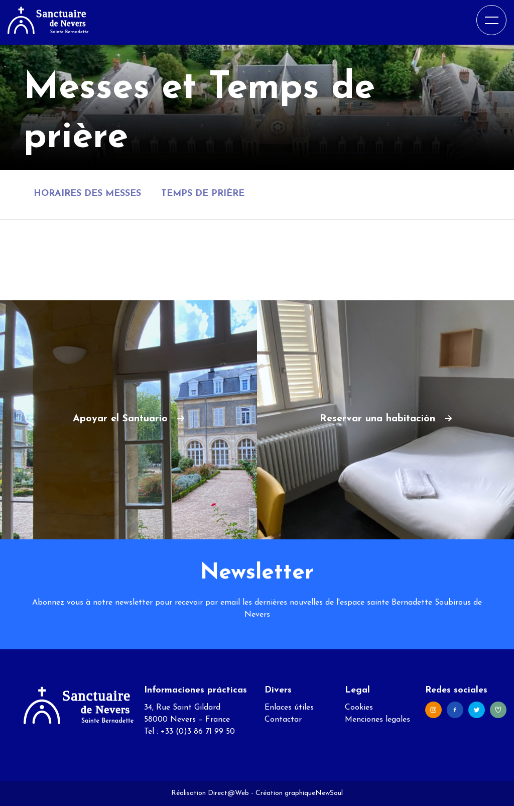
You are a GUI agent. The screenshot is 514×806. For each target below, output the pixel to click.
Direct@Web (228, 793)
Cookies (359, 708)
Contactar (283, 720)
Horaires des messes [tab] (87, 193)
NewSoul (329, 793)
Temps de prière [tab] (202, 193)
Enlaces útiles (289, 708)
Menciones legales (377, 720)
